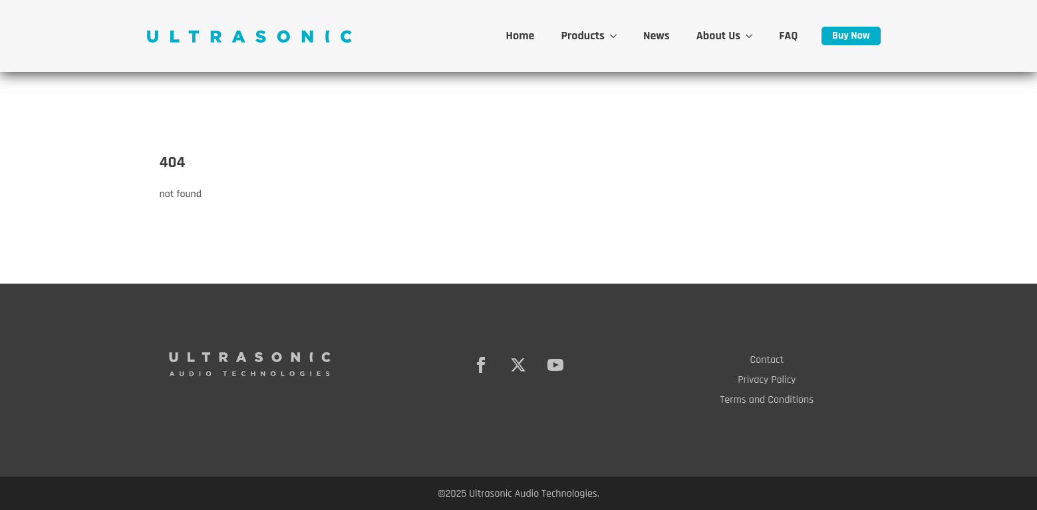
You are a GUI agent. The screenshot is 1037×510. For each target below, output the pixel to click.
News (656, 35)
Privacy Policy (767, 380)
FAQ (788, 35)
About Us (718, 35)
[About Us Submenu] (753, 36)
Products (583, 35)
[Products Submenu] (617, 36)
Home (520, 35)
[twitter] (518, 365)
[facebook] (481, 365)
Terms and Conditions (767, 400)
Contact (767, 360)
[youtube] (555, 365)
